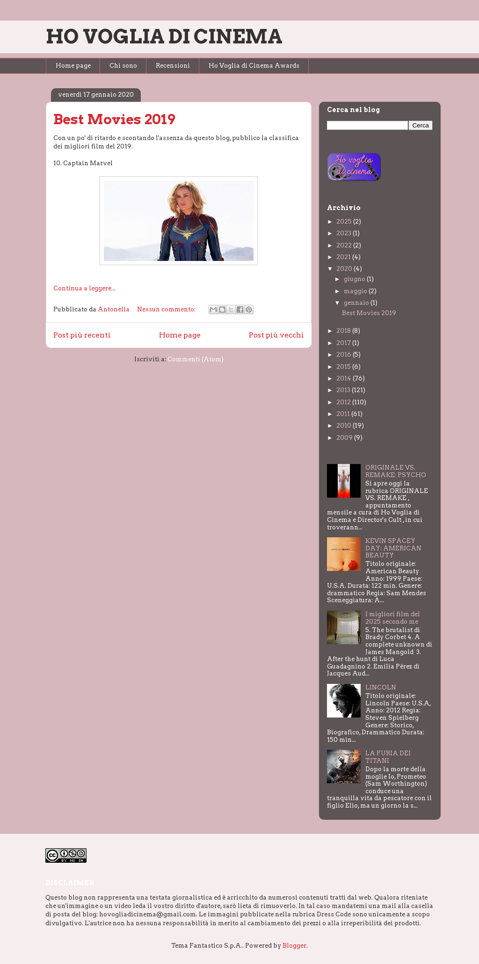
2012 (344, 402)
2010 (344, 425)
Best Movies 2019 (114, 119)
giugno (355, 278)
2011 (343, 413)
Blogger (294, 945)
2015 (344, 366)
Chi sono (123, 65)
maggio (356, 291)
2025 (344, 221)
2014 (344, 378)
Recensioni (173, 65)
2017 (344, 342)
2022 (344, 245)
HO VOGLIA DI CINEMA (164, 36)
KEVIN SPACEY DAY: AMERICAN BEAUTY (393, 548)
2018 (344, 330)
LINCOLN (380, 687)
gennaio (357, 302)
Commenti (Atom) (195, 359)
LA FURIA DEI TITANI (388, 757)
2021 (344, 256)
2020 (345, 268)
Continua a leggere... (84, 288)
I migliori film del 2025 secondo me (392, 618)
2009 (345, 437)
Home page (73, 65)
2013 (344, 390)
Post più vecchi (276, 335)
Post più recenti (82, 335)
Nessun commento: (167, 309)
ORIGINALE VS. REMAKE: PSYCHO (395, 471)
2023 (344, 233)
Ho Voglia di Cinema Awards (254, 65)
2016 (344, 354)
